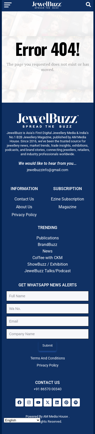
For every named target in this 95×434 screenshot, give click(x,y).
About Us (24, 206)
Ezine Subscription (67, 199)
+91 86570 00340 (48, 389)
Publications (47, 238)
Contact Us (24, 199)
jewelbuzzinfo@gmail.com (47, 170)
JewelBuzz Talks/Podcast (47, 270)
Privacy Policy (24, 214)
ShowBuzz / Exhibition (47, 264)
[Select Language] (22, 420)
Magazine (67, 206)
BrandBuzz (47, 244)
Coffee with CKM (47, 257)
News (47, 251)
